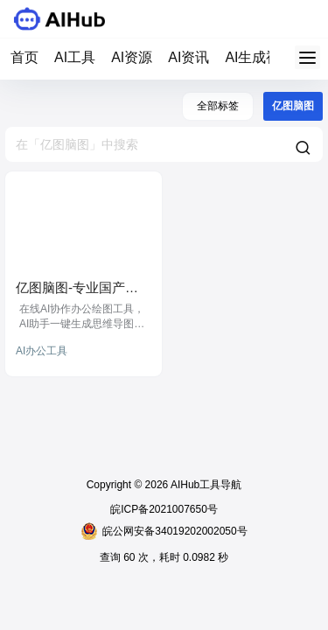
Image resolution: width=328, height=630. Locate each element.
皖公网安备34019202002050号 (163, 531)
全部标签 (218, 106)
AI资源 (131, 57)
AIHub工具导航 (204, 485)
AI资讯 (188, 57)
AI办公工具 (41, 351)
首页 (24, 57)
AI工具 (74, 57)
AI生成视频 (259, 57)
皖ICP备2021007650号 (164, 509)
